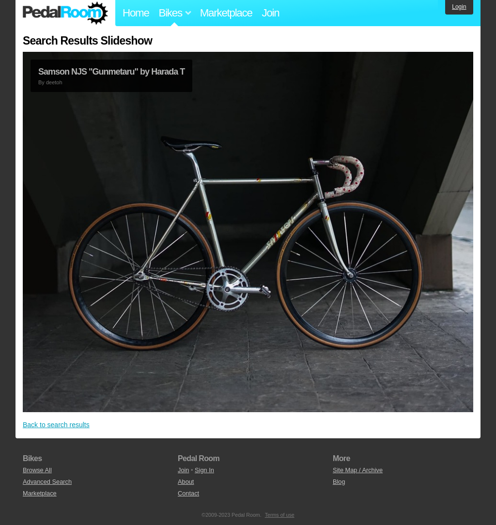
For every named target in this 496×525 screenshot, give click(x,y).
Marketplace (226, 13)
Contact (188, 493)
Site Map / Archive (358, 470)
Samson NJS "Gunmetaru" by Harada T (111, 72)
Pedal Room (65, 13)
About (186, 481)
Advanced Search (47, 481)
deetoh (54, 82)
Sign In (204, 470)
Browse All (37, 470)
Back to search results (56, 425)
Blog (339, 481)
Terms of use (279, 515)
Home (136, 13)
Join (270, 13)
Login (459, 6)
